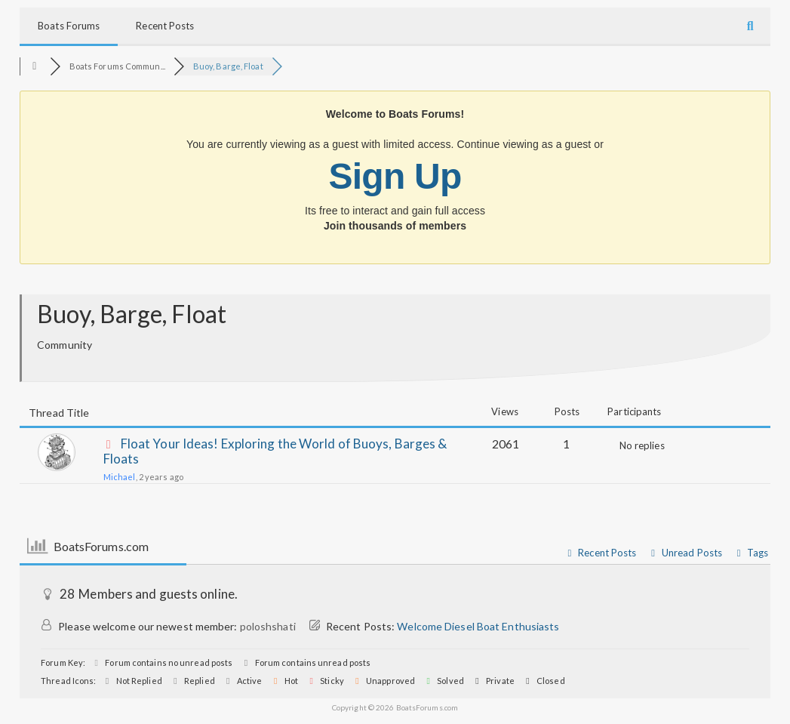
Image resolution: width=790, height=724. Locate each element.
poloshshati (268, 626)
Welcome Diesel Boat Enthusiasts (478, 626)
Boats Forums (69, 26)
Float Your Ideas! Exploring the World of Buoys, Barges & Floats (275, 451)
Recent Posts (165, 26)
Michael (119, 477)
